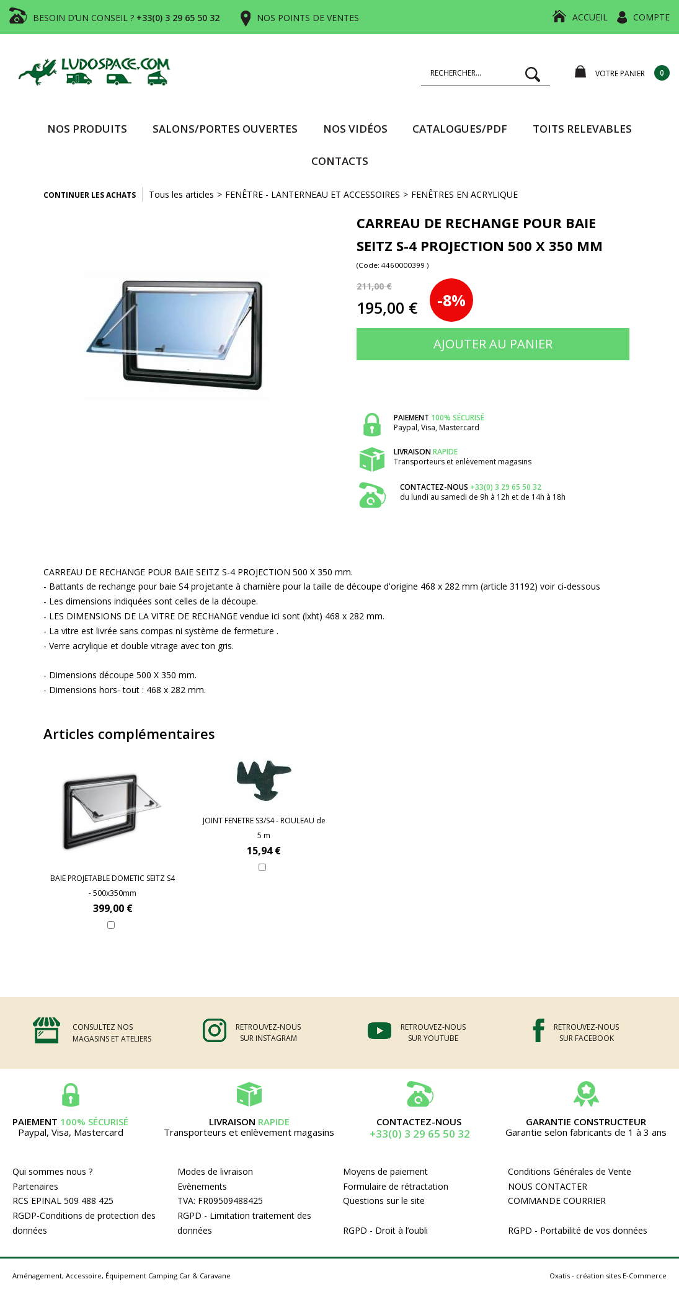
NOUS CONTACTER (547, 1186)
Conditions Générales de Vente (569, 1171)
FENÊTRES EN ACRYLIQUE (464, 194)
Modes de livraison (215, 1171)
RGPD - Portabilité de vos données (577, 1230)
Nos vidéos (355, 129)
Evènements (202, 1186)
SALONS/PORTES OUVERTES (225, 129)
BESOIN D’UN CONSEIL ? (126, 18)
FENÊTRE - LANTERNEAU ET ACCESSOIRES (312, 194)
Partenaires (35, 1186)
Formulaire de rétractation (395, 1186)
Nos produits (87, 129)
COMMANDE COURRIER (557, 1200)
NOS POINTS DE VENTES (308, 18)
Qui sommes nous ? (52, 1171)
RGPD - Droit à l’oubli (385, 1230)
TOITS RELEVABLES (582, 129)
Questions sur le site (384, 1200)
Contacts (339, 161)
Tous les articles (181, 194)
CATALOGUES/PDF (459, 129)
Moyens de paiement (385, 1171)
